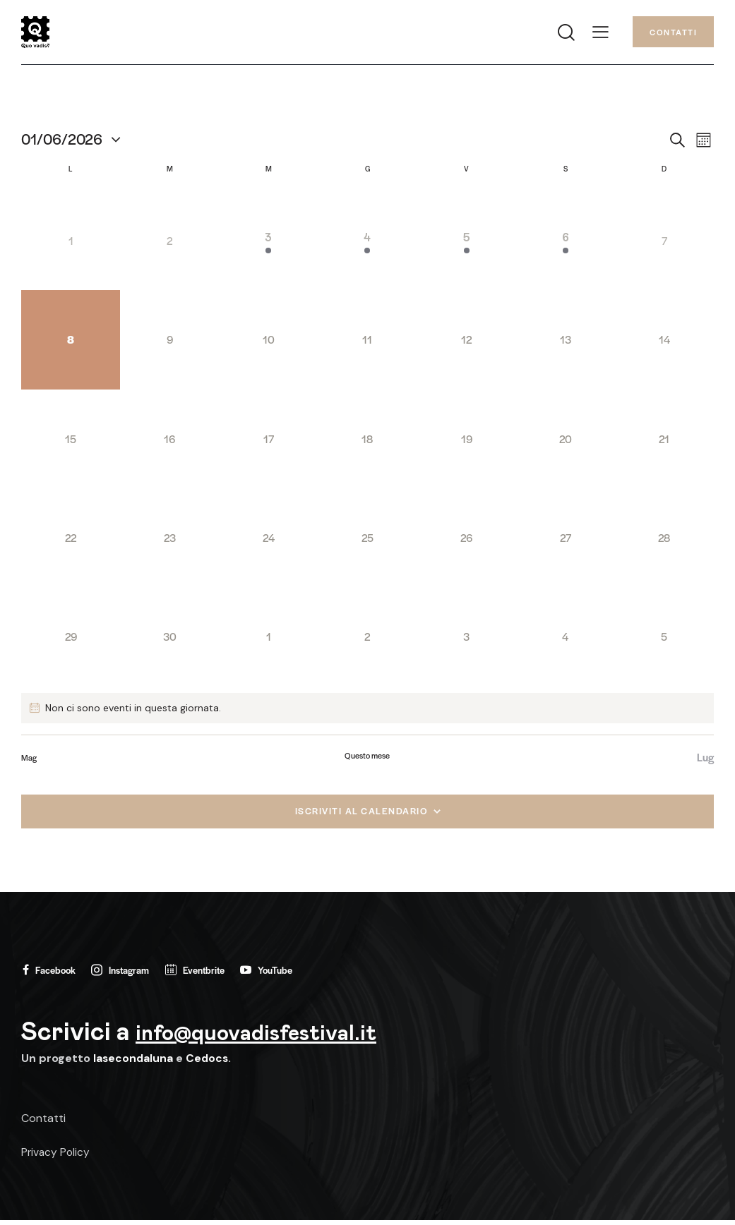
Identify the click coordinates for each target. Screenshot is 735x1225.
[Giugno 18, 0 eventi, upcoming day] (367, 442)
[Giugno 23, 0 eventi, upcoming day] (169, 541)
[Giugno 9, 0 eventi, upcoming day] (169, 343)
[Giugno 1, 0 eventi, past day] (70, 244)
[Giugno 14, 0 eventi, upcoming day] (664, 343)
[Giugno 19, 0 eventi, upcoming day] (466, 442)
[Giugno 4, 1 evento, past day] (367, 244)
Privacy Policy (56, 1156)
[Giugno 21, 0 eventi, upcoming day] (664, 442)
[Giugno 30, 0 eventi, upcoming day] (169, 640)
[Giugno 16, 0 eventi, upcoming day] (169, 442)
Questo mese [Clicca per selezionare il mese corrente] (367, 758)
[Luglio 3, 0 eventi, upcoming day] (466, 640)
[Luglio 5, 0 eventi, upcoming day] (664, 640)
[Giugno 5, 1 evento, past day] (466, 244)
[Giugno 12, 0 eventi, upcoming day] (466, 343)
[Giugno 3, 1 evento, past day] (268, 244)
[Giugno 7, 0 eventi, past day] (664, 244)
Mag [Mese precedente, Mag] (29, 760)
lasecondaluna (133, 1063)
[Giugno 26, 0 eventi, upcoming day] (466, 541)
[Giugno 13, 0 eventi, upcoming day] (565, 343)
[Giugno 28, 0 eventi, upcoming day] (664, 541)
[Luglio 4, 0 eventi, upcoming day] (565, 640)
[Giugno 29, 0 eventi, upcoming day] (70, 640)
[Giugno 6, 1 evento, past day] (565, 244)
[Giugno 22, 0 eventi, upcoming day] (70, 541)
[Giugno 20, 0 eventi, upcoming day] (565, 442)
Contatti (43, 1123)
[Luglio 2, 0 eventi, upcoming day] (367, 640)
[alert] (367, 711)
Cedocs (209, 1063)
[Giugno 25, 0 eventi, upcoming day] (367, 541)
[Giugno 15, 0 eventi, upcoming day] (70, 442)
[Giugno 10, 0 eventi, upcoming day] (268, 343)
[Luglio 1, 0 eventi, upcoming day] (268, 640)
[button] (600, 33)
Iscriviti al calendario (361, 814)
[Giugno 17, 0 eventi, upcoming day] (268, 442)
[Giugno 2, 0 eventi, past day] (169, 244)
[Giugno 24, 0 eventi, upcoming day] (268, 541)
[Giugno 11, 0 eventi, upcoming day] (367, 343)
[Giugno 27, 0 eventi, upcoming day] (565, 541)
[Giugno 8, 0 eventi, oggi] (70, 343)
